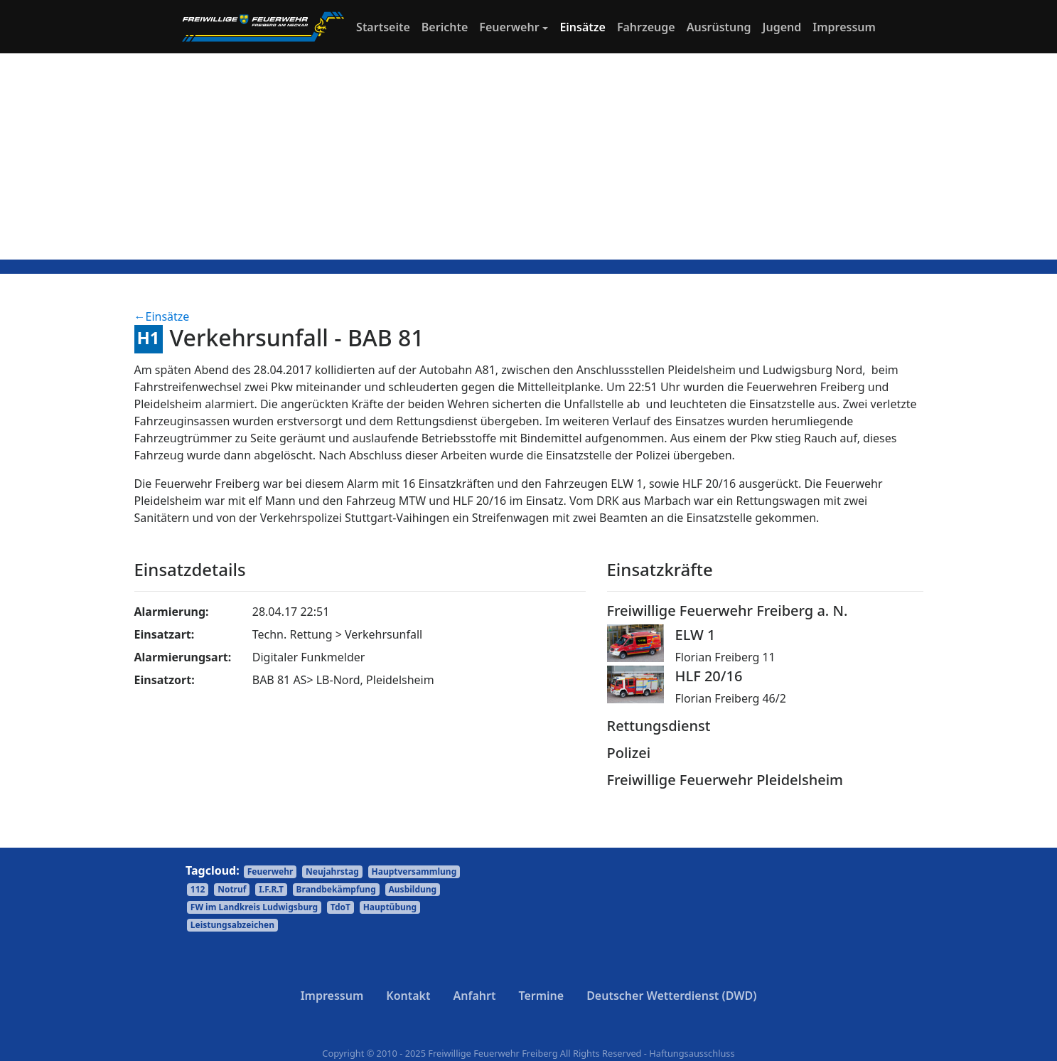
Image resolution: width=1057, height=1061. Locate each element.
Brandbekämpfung (336, 889)
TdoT (340, 907)
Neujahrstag (332, 871)
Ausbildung (413, 889)
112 (198, 889)
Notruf (232, 889)
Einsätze (582, 27)
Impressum (844, 27)
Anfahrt (475, 995)
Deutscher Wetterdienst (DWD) (671, 995)
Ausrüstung (719, 27)
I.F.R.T (271, 889)
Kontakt (408, 995)
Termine (541, 995)
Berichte (445, 27)
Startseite (386, 26)
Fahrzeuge (646, 27)
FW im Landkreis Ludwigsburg (254, 907)
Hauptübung (390, 907)
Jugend (782, 27)
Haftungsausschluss (691, 1053)
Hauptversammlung (414, 871)
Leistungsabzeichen (232, 925)
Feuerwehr (509, 27)
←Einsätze (162, 316)
